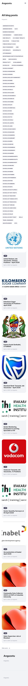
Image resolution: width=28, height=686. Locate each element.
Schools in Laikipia (8, 123)
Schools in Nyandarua (9, 177)
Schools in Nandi (8, 168)
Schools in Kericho (8, 98)
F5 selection (15, 41)
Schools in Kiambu (8, 101)
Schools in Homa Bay (9, 86)
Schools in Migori (8, 144)
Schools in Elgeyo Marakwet (11, 77)
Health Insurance (8, 47)
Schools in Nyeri (8, 180)
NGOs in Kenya (13, 59)
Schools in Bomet (8, 68)
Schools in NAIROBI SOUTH (10, 159)
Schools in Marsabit (9, 138)
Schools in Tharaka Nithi (10, 199)
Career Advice (18, 35)
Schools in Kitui (7, 117)
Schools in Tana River (9, 195)
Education (6, 41)
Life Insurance (7, 53)
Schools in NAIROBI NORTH (10, 156)
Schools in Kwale (8, 120)
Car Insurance (7, 35)
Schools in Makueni (8, 132)
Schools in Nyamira (8, 174)
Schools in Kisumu (8, 113)
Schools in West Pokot (9, 217)
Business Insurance (8, 32)
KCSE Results (17, 50)
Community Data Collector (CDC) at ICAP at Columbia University (13, 595)
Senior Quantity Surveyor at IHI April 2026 (14, 512)
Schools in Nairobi (8, 153)
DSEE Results (6, 38)
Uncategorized (7, 223)
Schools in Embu (7, 80)
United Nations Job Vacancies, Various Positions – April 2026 (11, 260)
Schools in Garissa (8, 83)
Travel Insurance (8, 220)
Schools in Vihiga (8, 211)
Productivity (7, 62)
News (4, 59)
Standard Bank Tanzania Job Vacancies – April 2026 (14, 386)
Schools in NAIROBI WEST (10, 162)
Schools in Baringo (17, 65)
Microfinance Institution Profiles (13, 56)
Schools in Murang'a (9, 150)
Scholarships (17, 62)
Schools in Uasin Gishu (9, 208)
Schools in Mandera (9, 135)
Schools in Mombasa (9, 147)
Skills (21, 217)
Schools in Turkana (8, 205)
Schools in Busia (8, 74)
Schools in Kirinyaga (9, 107)
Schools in (6, 65)
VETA (15, 223)
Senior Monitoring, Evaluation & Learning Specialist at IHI (11, 428)
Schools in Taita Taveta (10, 192)
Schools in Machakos (9, 129)
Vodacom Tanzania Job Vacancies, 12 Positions (12, 471)
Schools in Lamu (7, 126)
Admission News (7, 28)
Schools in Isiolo (8, 89)
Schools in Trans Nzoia (9, 202)
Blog (16, 28)
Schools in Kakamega (9, 95)
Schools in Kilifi (7, 104)
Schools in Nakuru (8, 165)
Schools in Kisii (7, 110)
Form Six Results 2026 (9, 44)
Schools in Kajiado (8, 92)
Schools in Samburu (9, 183)
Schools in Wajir (8, 214)
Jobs (17, 47)
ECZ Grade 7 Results (19, 38)
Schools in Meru (7, 141)
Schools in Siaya (7, 186)
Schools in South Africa (10, 189)
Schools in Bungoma (9, 71)
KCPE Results (6, 50)
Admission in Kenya (8, 25)
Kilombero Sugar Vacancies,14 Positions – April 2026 (12, 303)
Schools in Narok (8, 171)
